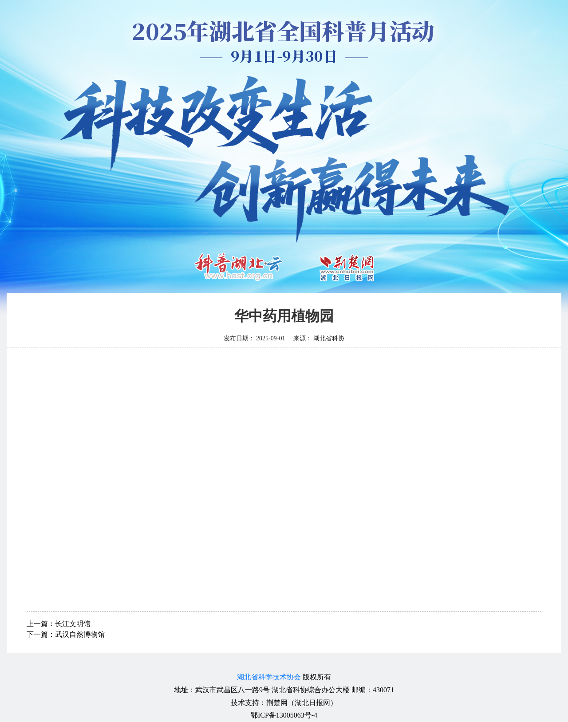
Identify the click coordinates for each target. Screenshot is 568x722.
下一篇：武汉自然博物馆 (66, 634)
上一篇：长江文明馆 (59, 623)
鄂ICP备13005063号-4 (284, 715)
